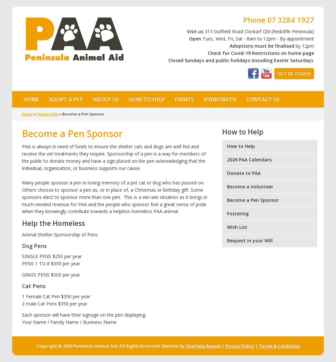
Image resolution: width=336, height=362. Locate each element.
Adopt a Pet (64, 99)
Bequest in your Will (250, 240)
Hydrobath (220, 99)
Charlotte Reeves (203, 346)
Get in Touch (294, 73)
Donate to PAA (244, 173)
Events (184, 99)
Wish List (237, 227)
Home (31, 99)
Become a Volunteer (250, 186)
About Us (104, 99)
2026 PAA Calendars (249, 160)
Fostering (238, 213)
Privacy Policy (239, 346)
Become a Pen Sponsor (253, 200)
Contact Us (263, 99)
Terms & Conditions (279, 346)
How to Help (145, 99)
